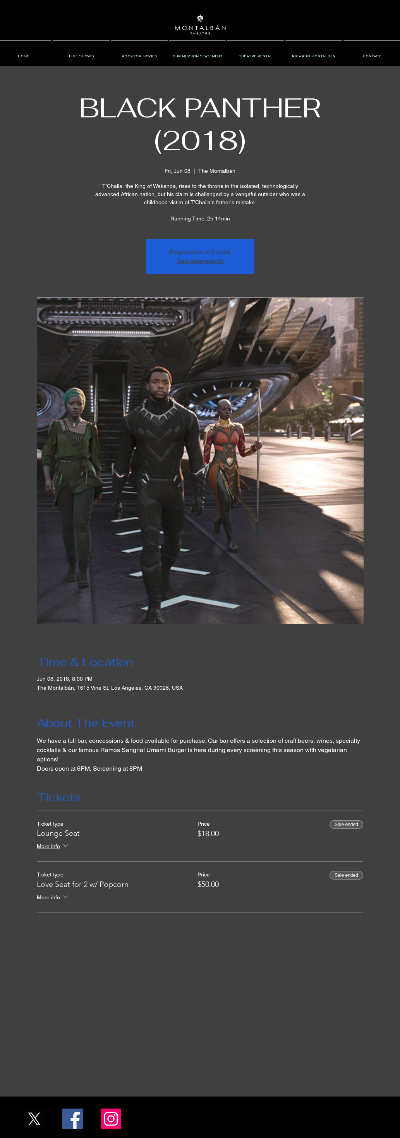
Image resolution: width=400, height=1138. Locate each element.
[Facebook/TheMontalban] (72, 1119)
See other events (200, 261)
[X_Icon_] (34, 1119)
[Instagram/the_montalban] (111, 1119)
